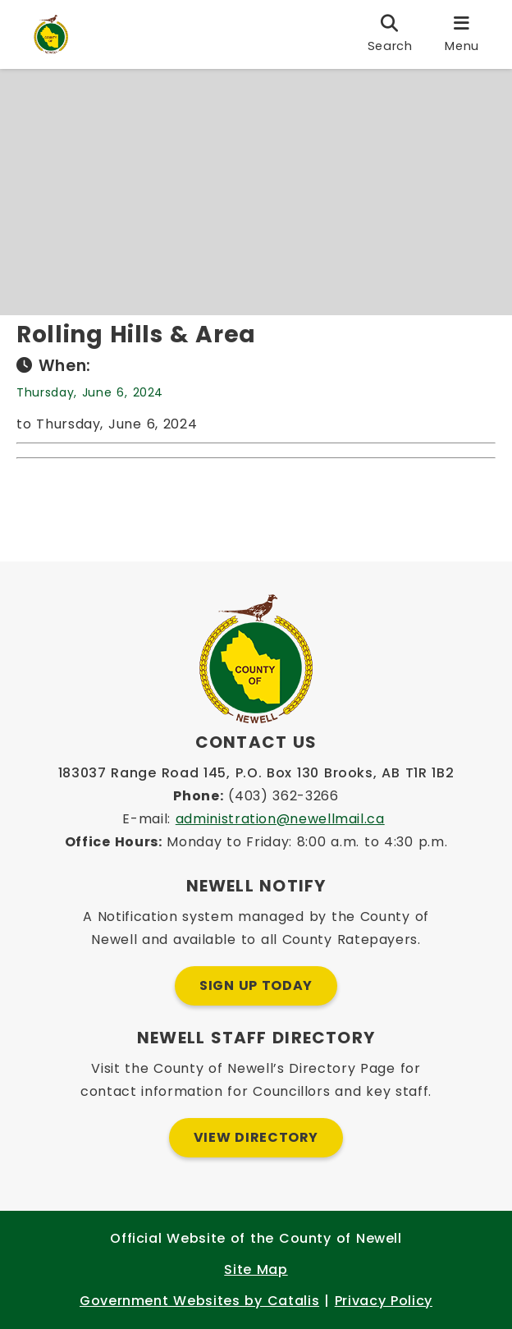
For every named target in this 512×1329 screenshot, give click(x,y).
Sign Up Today (256, 985)
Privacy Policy (383, 1300)
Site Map (255, 1269)
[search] (390, 34)
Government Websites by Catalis (199, 1300)
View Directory (256, 1137)
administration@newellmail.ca (280, 818)
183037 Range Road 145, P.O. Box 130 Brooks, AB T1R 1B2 (256, 772)
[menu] (462, 34)
